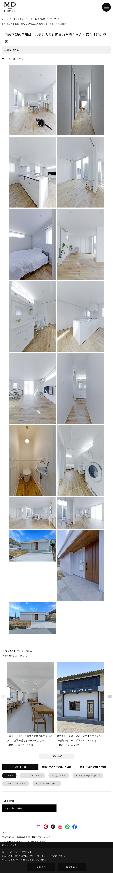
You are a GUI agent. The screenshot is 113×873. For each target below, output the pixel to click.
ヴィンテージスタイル (86, 784)
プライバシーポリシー (39, 855)
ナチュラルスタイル (54, 784)
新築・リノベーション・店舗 (56, 766)
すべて (11, 775)
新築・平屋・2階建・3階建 (92, 766)
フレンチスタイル (35, 775)
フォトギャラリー (13, 809)
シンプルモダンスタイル (20, 784)
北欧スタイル (62, 775)
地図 (48, 838)
